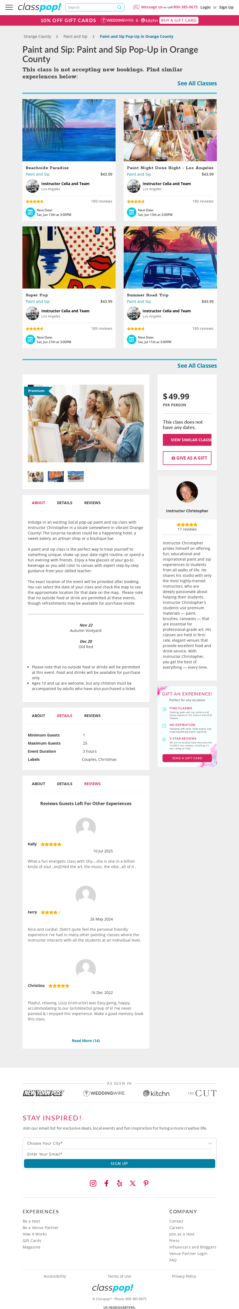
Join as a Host (182, 1234)
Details (64, 502)
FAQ (173, 1260)
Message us (152, 6)
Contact (176, 1221)
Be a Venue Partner (41, 1227)
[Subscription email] (119, 1154)
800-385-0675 (185, 6)
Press (174, 1240)
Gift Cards (32, 1240)
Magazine (32, 1247)
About (38, 502)
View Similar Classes (191, 439)
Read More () (86, 1040)
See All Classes (197, 83)
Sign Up (226, 7)
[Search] (94, 7)
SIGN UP (119, 1163)
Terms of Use (119, 1276)
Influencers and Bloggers (193, 1247)
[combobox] (119, 1143)
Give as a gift (189, 458)
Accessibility (55, 1276)
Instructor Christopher (187, 510)
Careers (176, 1227)
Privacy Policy (184, 1276)
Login (205, 7)
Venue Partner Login (188, 1253)
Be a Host (32, 1221)
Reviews (92, 502)
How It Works (35, 1234)
